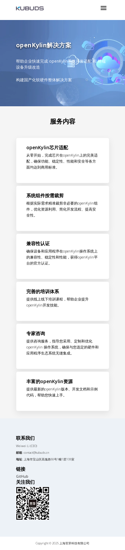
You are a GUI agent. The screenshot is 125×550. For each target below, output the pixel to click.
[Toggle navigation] (103, 8)
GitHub (22, 476)
